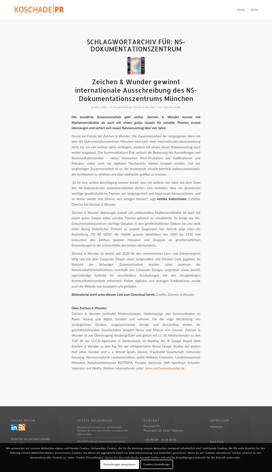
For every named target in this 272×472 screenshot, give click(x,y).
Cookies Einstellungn (157, 464)
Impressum (216, 426)
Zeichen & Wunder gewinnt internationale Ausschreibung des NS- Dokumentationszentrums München (136, 90)
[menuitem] (240, 9)
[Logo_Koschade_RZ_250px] (39, 9)
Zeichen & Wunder (144, 107)
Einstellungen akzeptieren (120, 464)
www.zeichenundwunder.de (164, 368)
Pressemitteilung (122, 107)
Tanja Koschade (172, 107)
